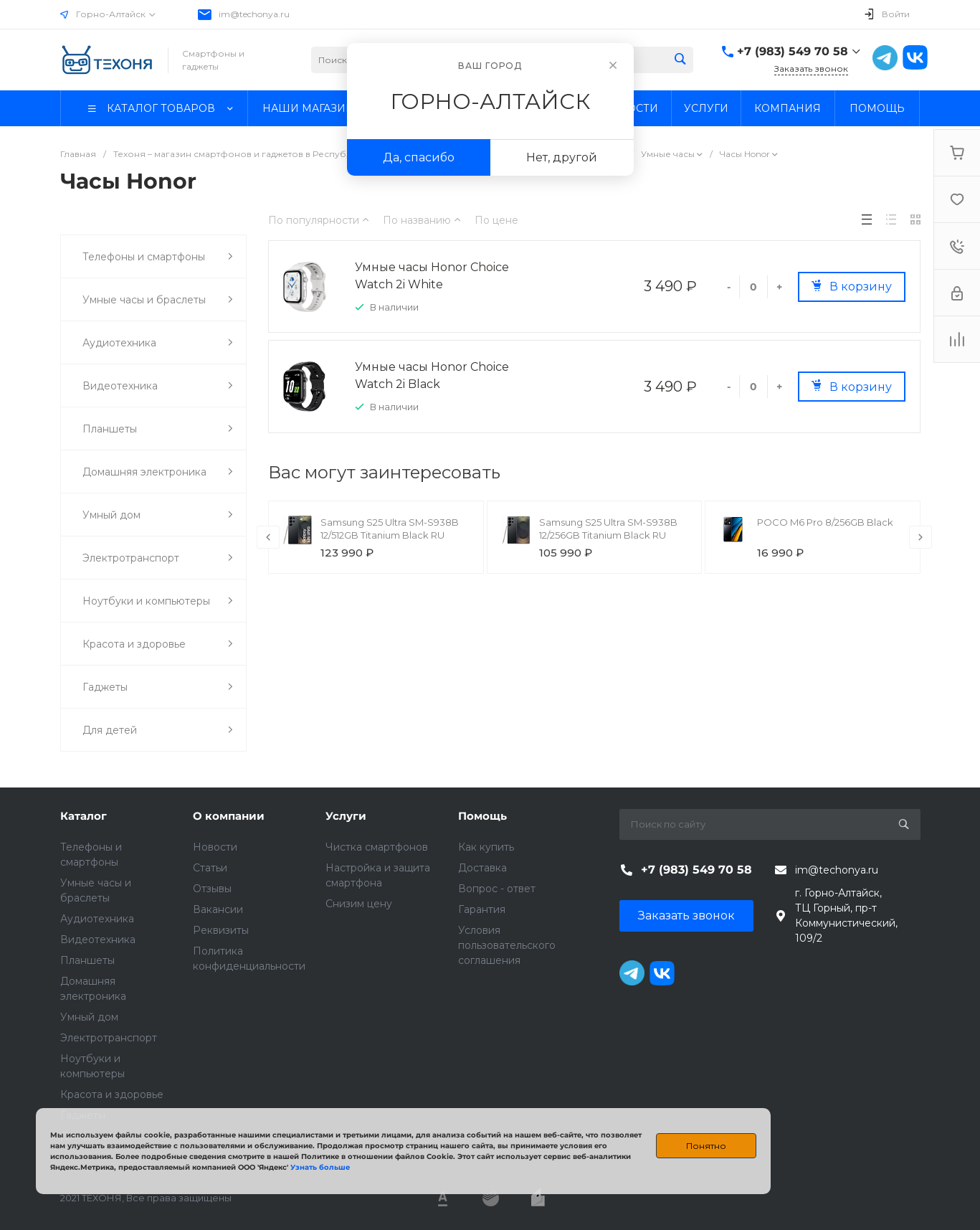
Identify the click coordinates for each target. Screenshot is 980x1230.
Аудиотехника (97, 918)
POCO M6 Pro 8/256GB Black (825, 522)
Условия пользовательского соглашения (507, 945)
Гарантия (481, 909)
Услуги (345, 816)
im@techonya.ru (254, 14)
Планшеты (87, 960)
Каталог (83, 816)
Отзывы (212, 888)
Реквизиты (221, 930)
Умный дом (89, 1017)
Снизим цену (358, 903)
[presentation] (268, 537)
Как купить (486, 847)
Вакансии (218, 909)
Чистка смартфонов (376, 847)
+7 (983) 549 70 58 (792, 51)
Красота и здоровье (111, 1094)
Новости (215, 847)
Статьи (210, 867)
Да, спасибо (419, 157)
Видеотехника (97, 939)
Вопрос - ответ (497, 888)
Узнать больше (320, 1167)
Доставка (482, 867)
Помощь (482, 816)
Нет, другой (561, 157)
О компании (229, 816)
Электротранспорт (108, 1037)
